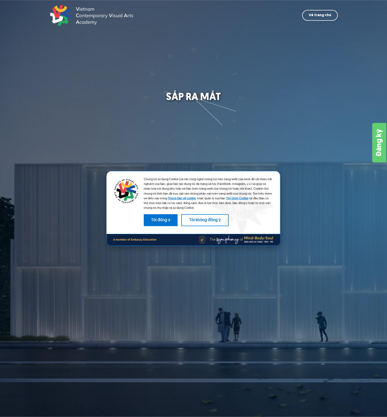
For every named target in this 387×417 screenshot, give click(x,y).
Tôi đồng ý (160, 220)
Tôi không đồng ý (205, 220)
